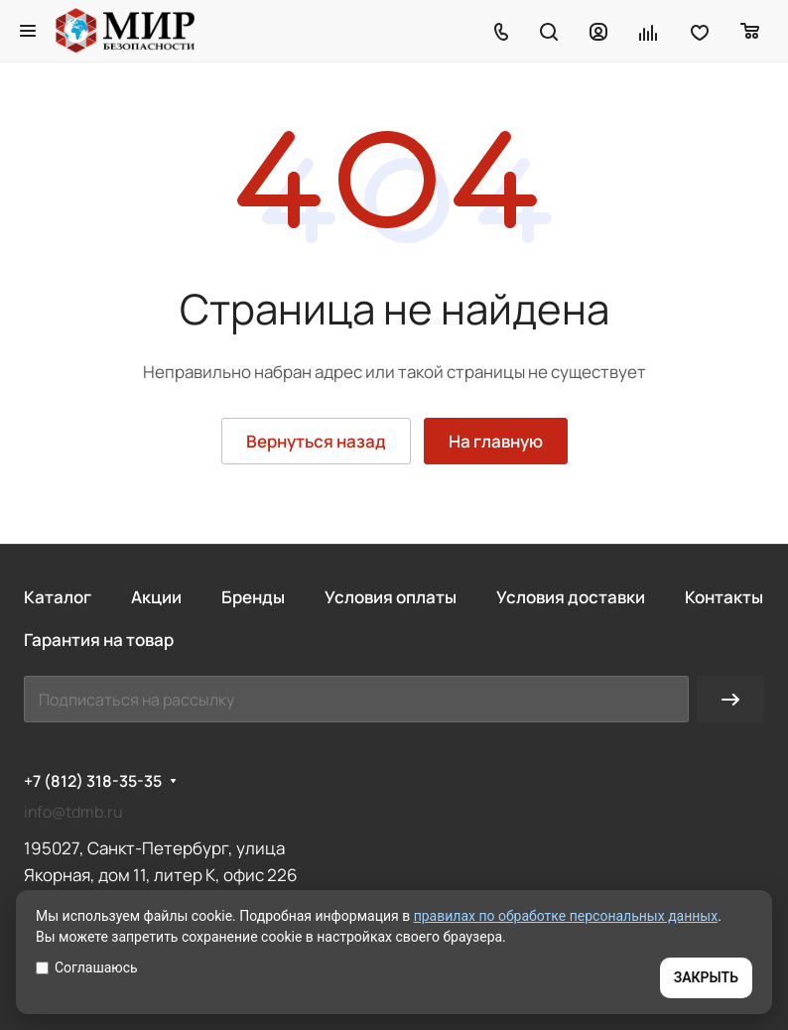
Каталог (57, 596)
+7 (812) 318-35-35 (93, 781)
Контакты (724, 596)
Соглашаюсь (87, 967)
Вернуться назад (316, 441)
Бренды (253, 596)
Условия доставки (570, 596)
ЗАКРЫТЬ (706, 977)
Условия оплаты (391, 596)
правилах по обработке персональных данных (566, 916)
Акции (156, 596)
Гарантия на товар (99, 639)
